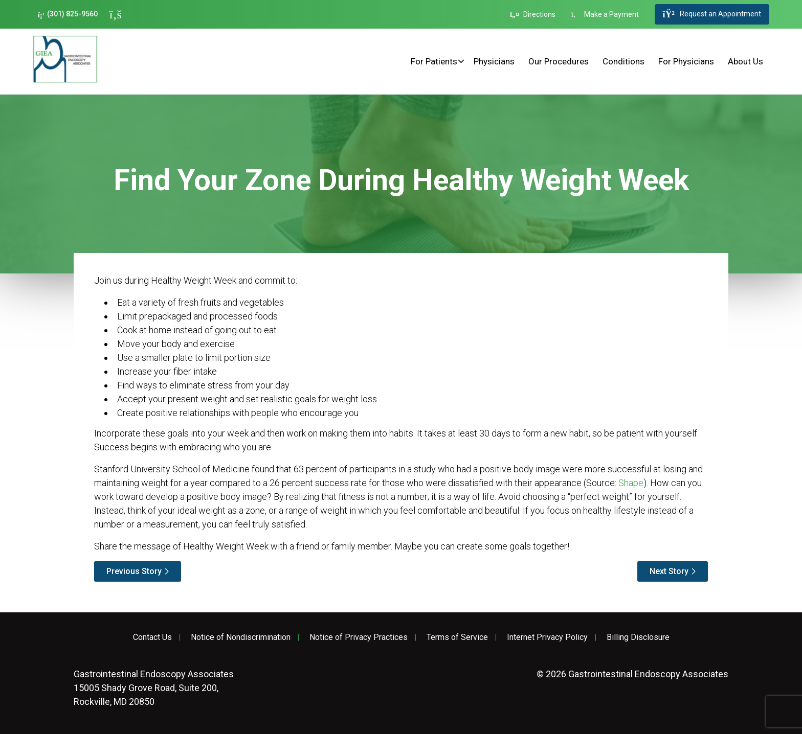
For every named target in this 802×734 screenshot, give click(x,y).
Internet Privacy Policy (547, 637)
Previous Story (134, 571)
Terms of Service (457, 637)
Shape (630, 482)
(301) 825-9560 (68, 14)
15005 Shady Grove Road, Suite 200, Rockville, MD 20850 (154, 688)
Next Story (669, 571)
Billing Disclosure (638, 637)
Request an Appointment (712, 14)
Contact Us (152, 637)
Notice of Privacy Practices (358, 637)
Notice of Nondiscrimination (241, 637)
